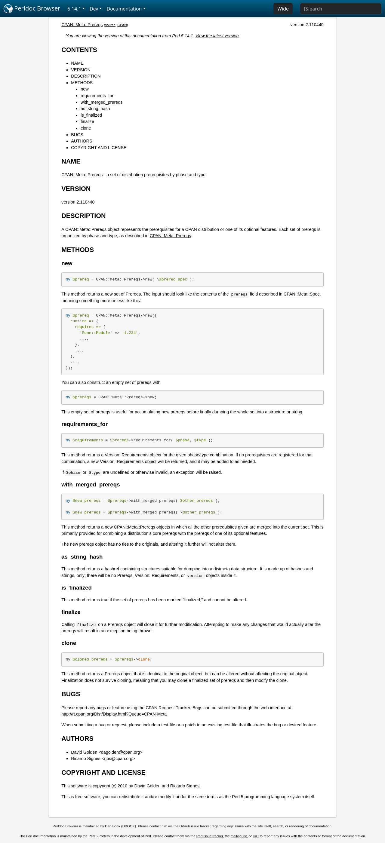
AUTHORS (81, 141)
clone (86, 128)
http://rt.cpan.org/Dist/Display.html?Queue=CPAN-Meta (114, 714)
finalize (87, 121)
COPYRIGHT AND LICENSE (98, 147)
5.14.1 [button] (74, 8)
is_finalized (91, 115)
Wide (283, 8)
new (84, 89)
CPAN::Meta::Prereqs (82, 24)
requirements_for (97, 95)
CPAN (122, 25)
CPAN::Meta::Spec (302, 294)
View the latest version (217, 35)
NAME (77, 63)
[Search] (340, 8)
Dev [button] (94, 8)
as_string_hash (95, 108)
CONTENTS (79, 50)
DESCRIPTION (85, 76)
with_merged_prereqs (101, 102)
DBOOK (128, 826)
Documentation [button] (124, 8)
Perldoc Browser (32, 8)
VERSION (81, 69)
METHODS (82, 82)
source (110, 25)
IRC (256, 836)
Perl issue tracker (209, 836)
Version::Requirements (127, 454)
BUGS (77, 134)
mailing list (239, 836)
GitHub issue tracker (195, 826)
